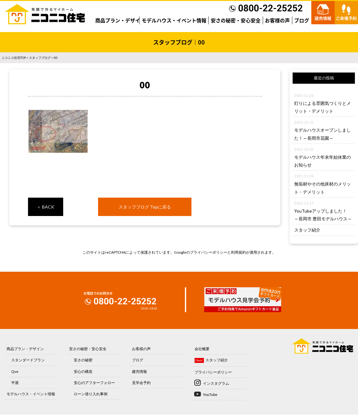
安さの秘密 (83, 360)
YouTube (210, 394)
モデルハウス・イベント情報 (174, 20)
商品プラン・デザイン (120, 20)
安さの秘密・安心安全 (236, 20)
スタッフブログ (40, 57)
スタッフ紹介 (307, 229)
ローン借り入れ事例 (90, 394)
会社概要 (202, 348)
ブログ (301, 20)
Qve (14, 371)
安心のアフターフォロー (94, 382)
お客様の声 (277, 20)
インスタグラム (216, 383)
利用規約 (238, 252)
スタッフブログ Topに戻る (145, 206)
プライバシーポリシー (208, 252)
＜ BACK (45, 206)
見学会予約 (141, 382)
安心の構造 (83, 371)
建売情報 (139, 371)
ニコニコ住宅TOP (14, 57)
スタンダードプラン (28, 360)
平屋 (15, 382)
